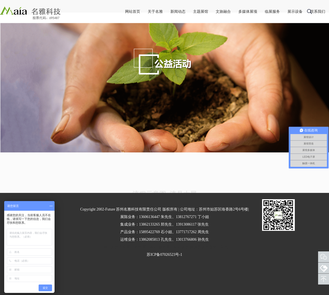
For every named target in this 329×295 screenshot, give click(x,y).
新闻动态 (154, 11)
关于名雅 (132, 11)
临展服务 (249, 11)
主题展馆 (177, 11)
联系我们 (294, 11)
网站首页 (109, 11)
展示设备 (271, 11)
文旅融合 (200, 11)
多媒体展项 (224, 11)
